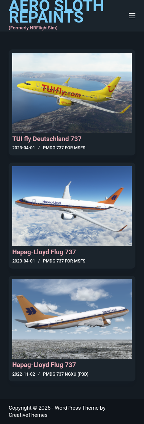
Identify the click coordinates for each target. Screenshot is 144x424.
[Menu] (132, 16)
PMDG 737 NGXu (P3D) (65, 374)
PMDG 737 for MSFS (64, 147)
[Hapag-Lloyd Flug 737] (72, 206)
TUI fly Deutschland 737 (47, 139)
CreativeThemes (28, 415)
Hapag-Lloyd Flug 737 (44, 252)
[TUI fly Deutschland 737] (72, 93)
